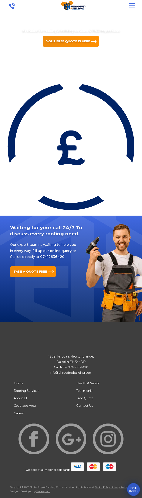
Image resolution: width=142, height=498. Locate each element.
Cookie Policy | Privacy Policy (111, 487)
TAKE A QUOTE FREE (30, 271)
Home (18, 383)
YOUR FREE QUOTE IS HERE (68, 41)
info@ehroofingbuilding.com (71, 373)
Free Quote (85, 398)
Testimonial (84, 391)
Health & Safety (88, 383)
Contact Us (84, 406)
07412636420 (52, 257)
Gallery (19, 413)
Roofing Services (26, 391)
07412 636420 (78, 367)
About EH (21, 398)
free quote (133, 489)
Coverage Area (25, 406)
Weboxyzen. (43, 491)
